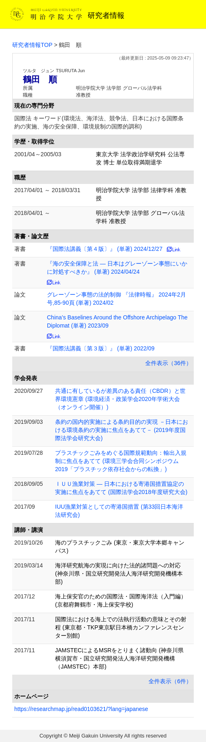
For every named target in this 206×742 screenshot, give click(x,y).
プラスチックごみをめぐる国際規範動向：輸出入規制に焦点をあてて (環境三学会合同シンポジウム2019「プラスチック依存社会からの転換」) (120, 461)
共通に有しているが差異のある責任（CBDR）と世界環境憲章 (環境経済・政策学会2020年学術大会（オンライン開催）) (120, 399)
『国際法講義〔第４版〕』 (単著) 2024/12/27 (104, 249)
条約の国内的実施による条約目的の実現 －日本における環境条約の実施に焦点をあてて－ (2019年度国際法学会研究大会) (121, 430)
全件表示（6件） (170, 681)
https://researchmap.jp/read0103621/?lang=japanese (81, 709)
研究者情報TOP (32, 45)
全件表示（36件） (168, 363)
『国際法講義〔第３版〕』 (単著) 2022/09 (101, 348)
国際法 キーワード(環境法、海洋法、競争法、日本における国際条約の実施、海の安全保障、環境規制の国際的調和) (99, 122)
